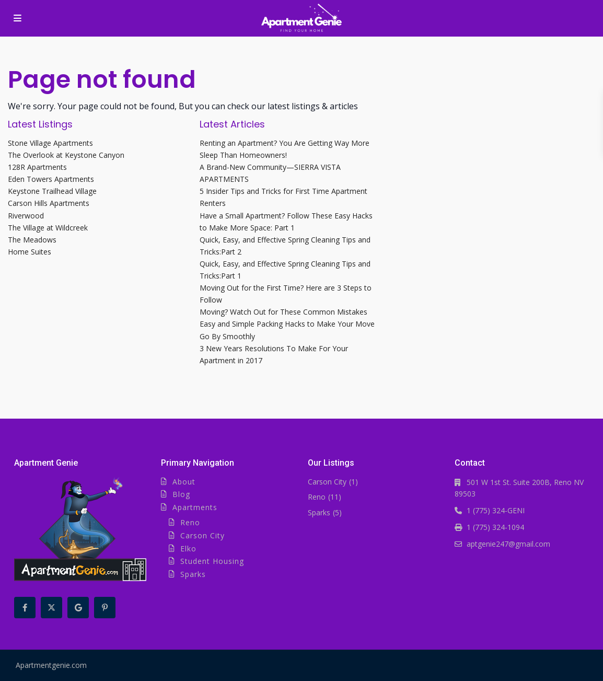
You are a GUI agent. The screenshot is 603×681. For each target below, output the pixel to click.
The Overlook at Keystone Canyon (66, 155)
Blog (181, 494)
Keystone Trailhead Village (52, 191)
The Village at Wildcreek (48, 228)
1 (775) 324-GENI (496, 510)
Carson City (202, 535)
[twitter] (51, 607)
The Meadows (32, 240)
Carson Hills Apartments (48, 203)
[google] (78, 607)
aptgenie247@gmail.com (508, 544)
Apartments (194, 507)
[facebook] (25, 607)
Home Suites (29, 252)
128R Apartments (37, 167)
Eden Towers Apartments (51, 179)
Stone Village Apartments (50, 143)
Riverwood (26, 216)
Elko (188, 548)
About (183, 482)
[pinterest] (104, 607)
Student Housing (212, 561)
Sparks (193, 574)
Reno (190, 522)
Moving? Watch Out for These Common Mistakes (283, 312)
